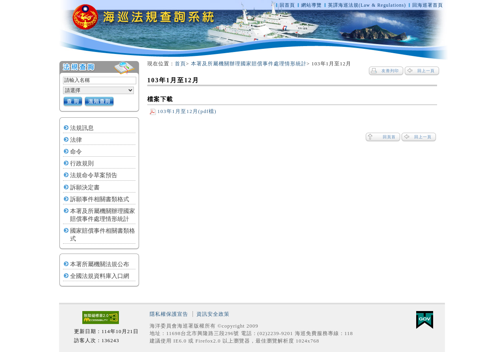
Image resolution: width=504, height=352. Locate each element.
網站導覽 (311, 5)
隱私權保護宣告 (169, 314)
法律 (76, 140)
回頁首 (389, 137)
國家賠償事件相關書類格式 (102, 235)
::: (55, 64)
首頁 (180, 64)
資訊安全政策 (213, 314)
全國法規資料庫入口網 (99, 276)
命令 (76, 151)
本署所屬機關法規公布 (99, 264)
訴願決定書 (85, 187)
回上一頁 (426, 71)
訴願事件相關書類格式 (99, 199)
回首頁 (287, 5)
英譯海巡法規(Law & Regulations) (368, 5)
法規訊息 (82, 128)
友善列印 (390, 71)
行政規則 (82, 163)
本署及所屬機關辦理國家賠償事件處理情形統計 (102, 215)
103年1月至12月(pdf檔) (183, 111)
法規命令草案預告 (93, 175)
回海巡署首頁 (427, 5)
